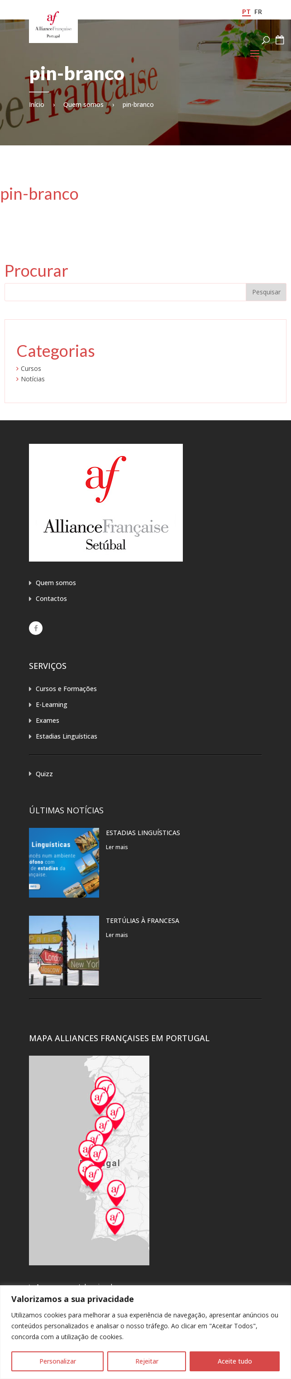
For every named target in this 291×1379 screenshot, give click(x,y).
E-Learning (51, 704)
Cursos (31, 368)
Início (36, 104)
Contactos (51, 598)
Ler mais (117, 847)
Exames (47, 720)
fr (258, 11)
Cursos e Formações (66, 688)
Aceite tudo (235, 1361)
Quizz (44, 773)
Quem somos (83, 104)
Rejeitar (146, 1361)
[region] (145, 1332)
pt (246, 11)
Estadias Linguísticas (66, 736)
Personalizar (57, 1361)
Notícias (33, 379)
